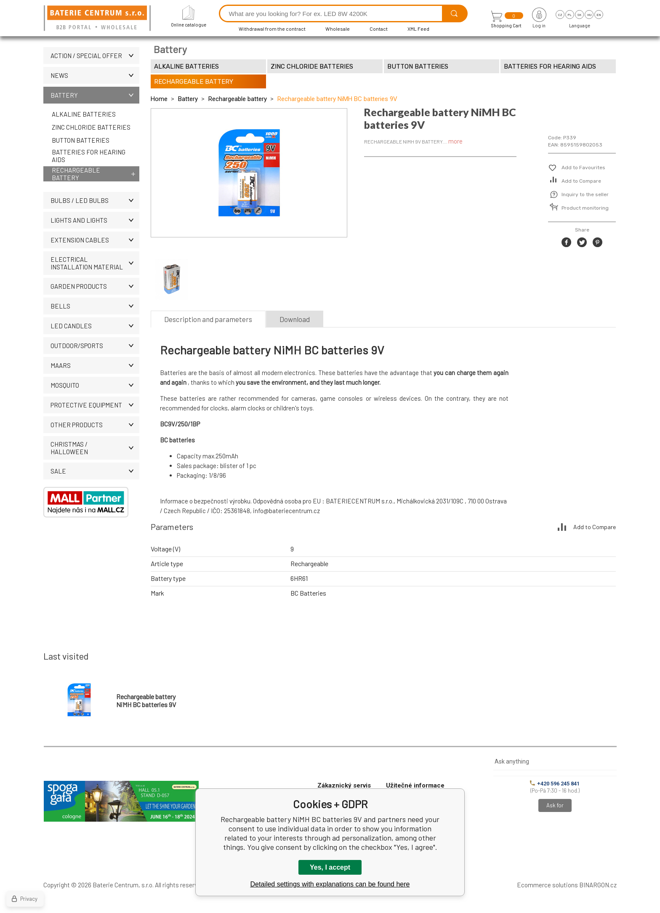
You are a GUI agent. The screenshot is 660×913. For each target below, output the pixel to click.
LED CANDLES (95, 325)
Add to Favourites (583, 167)
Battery (95, 95)
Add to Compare (581, 181)
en (598, 15)
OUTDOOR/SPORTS (95, 345)
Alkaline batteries (84, 114)
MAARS (95, 365)
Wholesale (337, 29)
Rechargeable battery (76, 173)
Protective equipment (95, 405)
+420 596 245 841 (555, 783)
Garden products (95, 286)
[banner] (98, 18)
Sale (95, 471)
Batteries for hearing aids (88, 155)
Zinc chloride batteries (91, 127)
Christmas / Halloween (95, 448)
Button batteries (80, 140)
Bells (95, 306)
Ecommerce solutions (547, 885)
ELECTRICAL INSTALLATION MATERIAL (95, 263)
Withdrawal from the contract (272, 29)
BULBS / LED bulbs (95, 200)
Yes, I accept (330, 867)
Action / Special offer (95, 55)
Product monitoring (585, 208)
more (455, 141)
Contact (379, 29)
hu (589, 15)
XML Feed (418, 29)
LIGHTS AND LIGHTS (95, 220)
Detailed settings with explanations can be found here (330, 884)
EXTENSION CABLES (95, 240)
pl (570, 15)
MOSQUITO (95, 385)
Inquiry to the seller (585, 194)
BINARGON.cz (598, 885)
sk (579, 15)
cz (560, 15)
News (95, 75)
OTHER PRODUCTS (95, 424)
